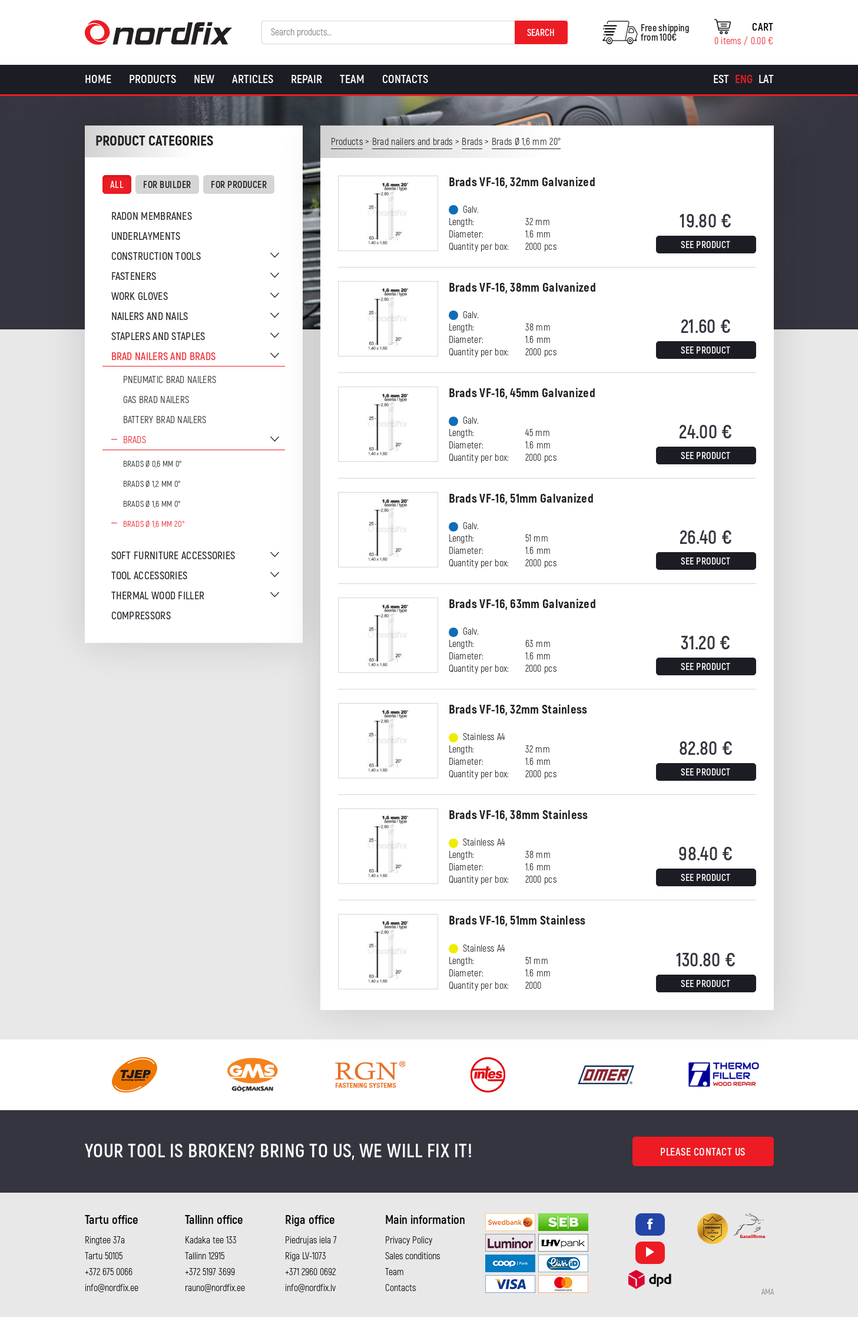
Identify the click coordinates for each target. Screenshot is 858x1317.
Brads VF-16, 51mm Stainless (517, 921)
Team (352, 79)
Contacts (405, 79)
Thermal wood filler (158, 596)
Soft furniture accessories (173, 556)
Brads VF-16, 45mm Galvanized (522, 393)
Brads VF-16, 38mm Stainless (518, 815)
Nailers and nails (149, 317)
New (204, 79)
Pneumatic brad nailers (170, 380)
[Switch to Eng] (744, 79)
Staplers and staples (158, 337)
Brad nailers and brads (163, 357)
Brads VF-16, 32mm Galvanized (522, 182)
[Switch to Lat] (766, 79)
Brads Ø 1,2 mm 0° (152, 484)
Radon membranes (152, 216)
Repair (306, 79)
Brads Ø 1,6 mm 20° (154, 524)
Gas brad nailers (156, 400)
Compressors (141, 616)
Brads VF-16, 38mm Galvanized (522, 288)
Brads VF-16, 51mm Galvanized (521, 499)
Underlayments (146, 236)
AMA (767, 1292)
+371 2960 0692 (310, 1272)
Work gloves (139, 296)
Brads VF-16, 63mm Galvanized (522, 604)
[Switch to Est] (721, 79)
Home (98, 79)
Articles (252, 79)
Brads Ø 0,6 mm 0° (153, 464)
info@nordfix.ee (111, 1288)
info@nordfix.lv (310, 1288)
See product (706, 245)
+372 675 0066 (108, 1272)
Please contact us (703, 1152)
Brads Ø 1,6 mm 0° (152, 504)
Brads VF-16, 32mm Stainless (518, 710)
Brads (135, 440)
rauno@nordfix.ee (215, 1288)
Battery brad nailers (165, 420)
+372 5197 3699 (210, 1272)
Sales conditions (412, 1256)
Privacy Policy (408, 1240)
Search (541, 33)
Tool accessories (149, 576)
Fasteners (134, 276)
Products (152, 79)
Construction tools (156, 256)
